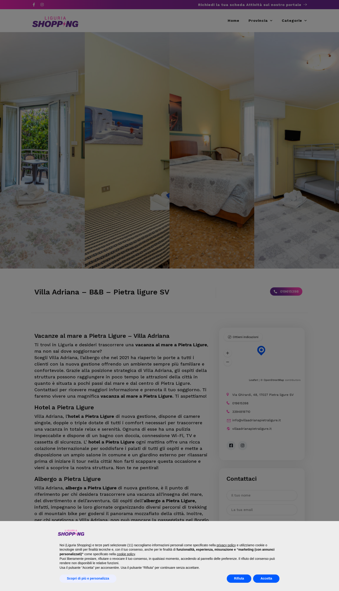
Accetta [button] (266, 578)
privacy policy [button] (226, 545)
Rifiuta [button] (239, 578)
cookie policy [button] (126, 554)
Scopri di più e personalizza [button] (88, 578)
